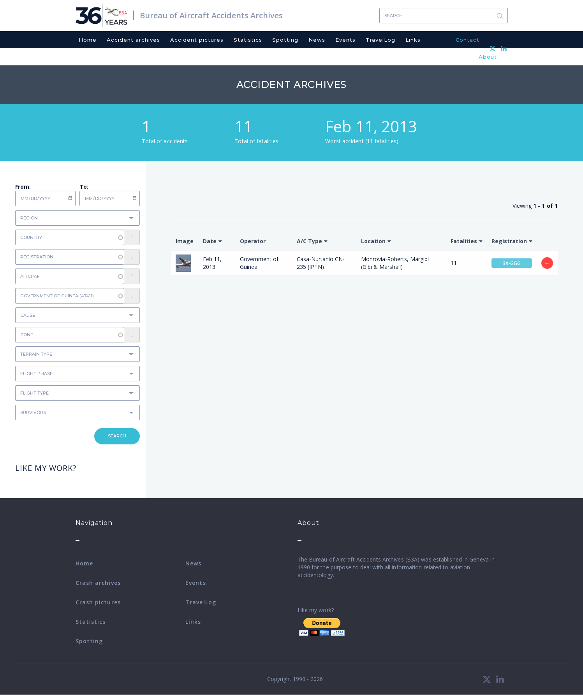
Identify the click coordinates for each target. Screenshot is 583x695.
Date (210, 241)
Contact (467, 40)
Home (88, 40)
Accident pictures (197, 40)
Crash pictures (98, 602)
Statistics (248, 40)
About (488, 57)
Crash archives (98, 582)
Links (413, 40)
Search (500, 15)
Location (373, 241)
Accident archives (133, 40)
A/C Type (309, 241)
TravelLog (380, 40)
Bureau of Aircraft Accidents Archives (211, 15)
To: (83, 186)
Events (345, 40)
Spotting (285, 40)
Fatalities (464, 241)
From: (23, 186)
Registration (509, 241)
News (316, 40)
